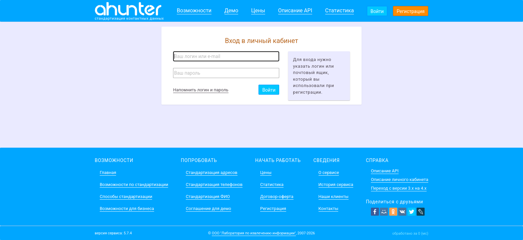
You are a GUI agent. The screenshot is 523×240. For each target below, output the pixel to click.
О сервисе (329, 172)
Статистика (339, 10)
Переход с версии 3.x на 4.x (399, 188)
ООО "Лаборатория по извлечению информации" (254, 233)
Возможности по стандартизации (134, 184)
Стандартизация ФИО (208, 196)
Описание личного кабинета (399, 179)
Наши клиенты (334, 196)
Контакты (329, 208)
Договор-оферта (276, 196)
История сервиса (336, 184)
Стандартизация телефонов (214, 184)
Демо (231, 10)
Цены (258, 10)
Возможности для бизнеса (127, 208)
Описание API (295, 10)
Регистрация (411, 11)
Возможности (194, 10)
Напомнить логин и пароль (200, 89)
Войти (377, 11)
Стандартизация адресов (211, 172)
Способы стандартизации (126, 196)
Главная (108, 172)
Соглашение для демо (208, 208)
